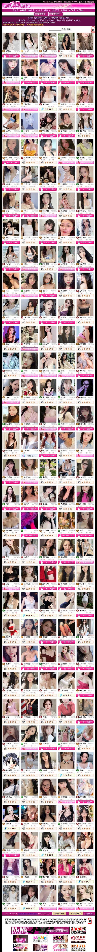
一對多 (36, 104)
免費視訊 (17, 51)
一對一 (54, 104)
